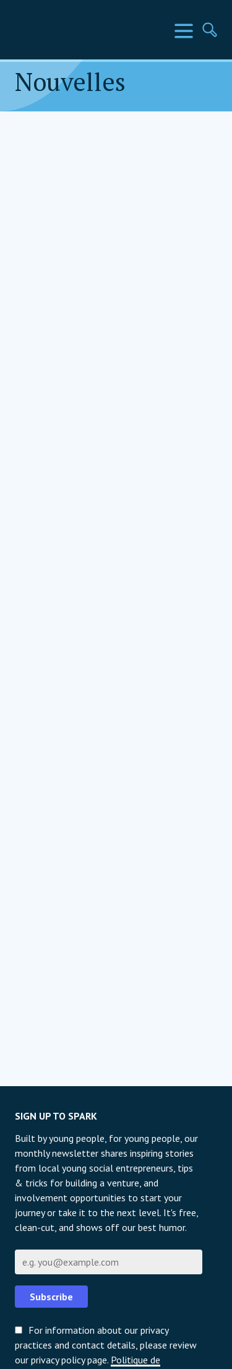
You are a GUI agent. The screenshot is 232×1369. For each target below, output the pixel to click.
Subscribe (51, 1296)
